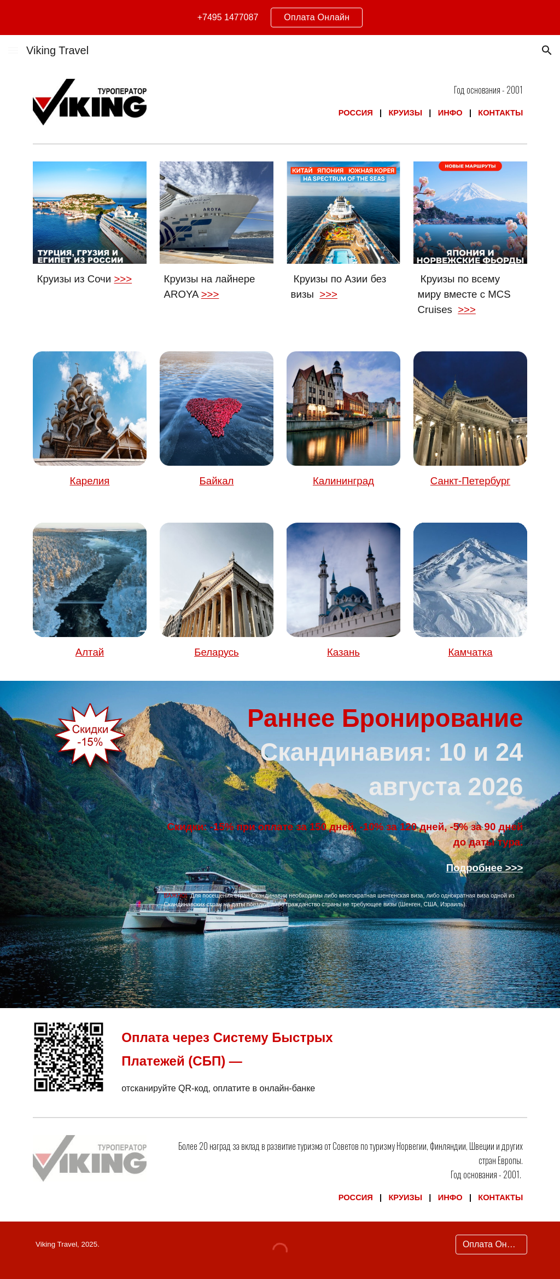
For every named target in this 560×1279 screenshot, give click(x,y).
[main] (344, 101)
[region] (280, 17)
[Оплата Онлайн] (491, 1244)
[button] (13, 50)
